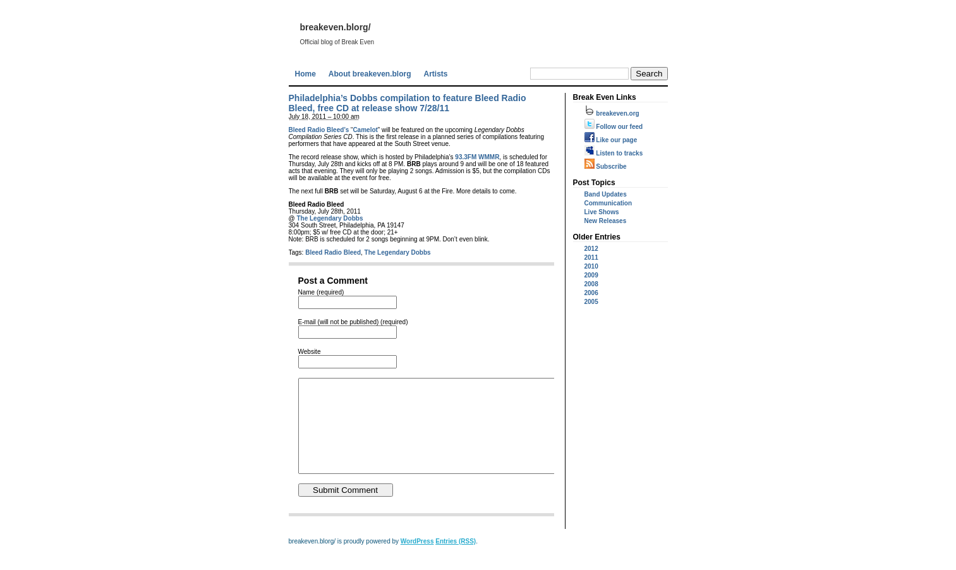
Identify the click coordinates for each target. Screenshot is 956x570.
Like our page (611, 139)
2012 (591, 248)
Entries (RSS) (455, 560)
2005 (591, 301)
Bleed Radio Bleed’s (319, 129)
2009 (591, 275)
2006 (591, 292)
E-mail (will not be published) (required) (353, 321)
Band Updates (605, 194)
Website (309, 351)
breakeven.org (611, 113)
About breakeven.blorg (370, 74)
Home (305, 74)
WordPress (417, 560)
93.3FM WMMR (477, 157)
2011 (591, 257)
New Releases (605, 220)
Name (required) (321, 292)
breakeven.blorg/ (335, 27)
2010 (591, 266)
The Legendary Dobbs (329, 218)
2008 (591, 284)
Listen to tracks (613, 153)
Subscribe (605, 166)
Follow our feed (613, 126)
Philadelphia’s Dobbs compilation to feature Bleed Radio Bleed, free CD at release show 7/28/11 (407, 103)
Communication (608, 203)
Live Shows (601, 212)
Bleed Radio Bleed (333, 252)
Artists (436, 74)
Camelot (365, 129)
